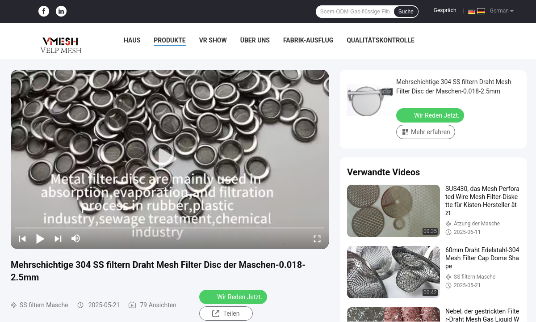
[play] (170, 159)
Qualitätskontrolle (381, 40)
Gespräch (445, 10)
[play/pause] (40, 238)
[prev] (22, 238)
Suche (406, 11)
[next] (58, 238)
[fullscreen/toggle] (317, 238)
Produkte (169, 40)
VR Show (213, 40)
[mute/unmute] (76, 238)
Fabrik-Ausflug (308, 40)
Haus (132, 40)
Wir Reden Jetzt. (234, 296)
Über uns (255, 40)
